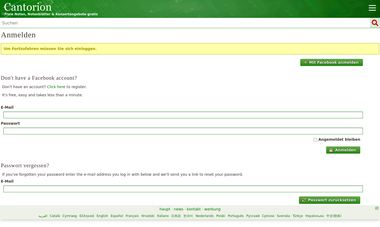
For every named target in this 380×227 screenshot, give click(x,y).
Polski (220, 216)
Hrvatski (148, 216)
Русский (252, 216)
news (178, 209)
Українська (315, 216)
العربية (43, 216)
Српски (268, 216)
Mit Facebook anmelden (331, 62)
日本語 (176, 216)
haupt (164, 209)
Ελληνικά (86, 216)
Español (117, 216)
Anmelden (342, 150)
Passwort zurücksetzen (329, 200)
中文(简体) (333, 216)
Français (132, 216)
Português (236, 216)
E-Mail (7, 107)
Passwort (10, 123)
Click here (56, 87)
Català (55, 216)
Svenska (283, 216)
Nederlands (204, 216)
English (102, 216)
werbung (212, 209)
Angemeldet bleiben (339, 139)
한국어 (188, 216)
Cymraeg (70, 216)
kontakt (194, 209)
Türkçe (298, 216)
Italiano (163, 216)
